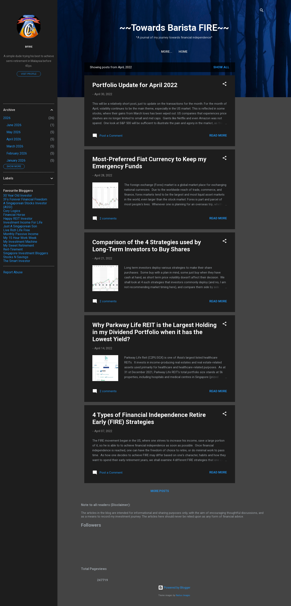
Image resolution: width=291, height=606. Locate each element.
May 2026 (13, 132)
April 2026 (13, 139)
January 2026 (15, 160)
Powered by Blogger (174, 587)
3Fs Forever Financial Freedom (25, 199)
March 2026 (14, 146)
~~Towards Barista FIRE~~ (174, 27)
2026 (7, 118)
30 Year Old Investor (17, 195)
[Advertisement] (254, 123)
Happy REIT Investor (17, 218)
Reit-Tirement (13, 249)
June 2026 (13, 125)
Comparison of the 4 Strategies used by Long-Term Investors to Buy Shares (146, 246)
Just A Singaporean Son (20, 226)
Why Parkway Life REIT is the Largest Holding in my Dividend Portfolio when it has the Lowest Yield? (154, 332)
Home (174, 51)
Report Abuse (13, 272)
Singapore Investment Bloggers (25, 253)
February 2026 (16, 153)
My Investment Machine (20, 242)
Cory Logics (11, 211)
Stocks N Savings (15, 257)
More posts (160, 491)
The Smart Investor (16, 261)
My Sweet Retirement (18, 245)
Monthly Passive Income (20, 234)
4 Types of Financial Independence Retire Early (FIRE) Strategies (149, 418)
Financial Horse (14, 215)
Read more (218, 135)
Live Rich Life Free (16, 230)
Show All (221, 67)
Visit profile (29, 73)
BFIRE (29, 46)
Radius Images (183, 595)
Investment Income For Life (22, 222)
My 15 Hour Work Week (20, 238)
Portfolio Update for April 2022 (134, 84)
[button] (224, 84)
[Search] (261, 11)
